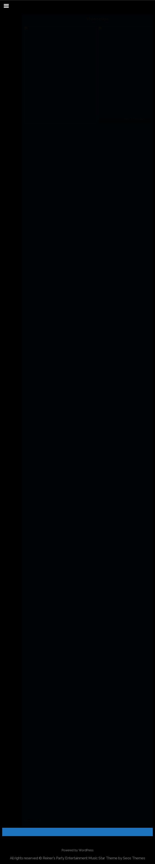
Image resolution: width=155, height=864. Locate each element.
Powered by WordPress (78, 850)
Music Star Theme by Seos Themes (116, 858)
